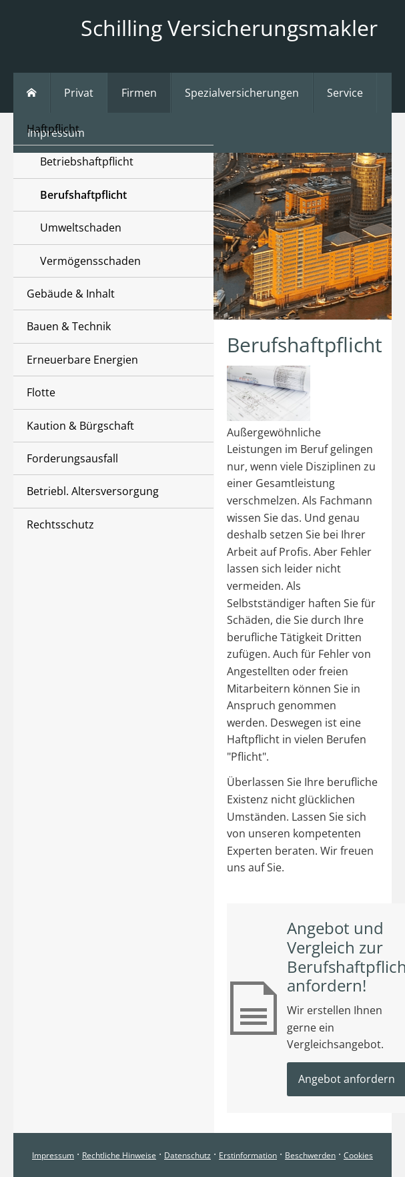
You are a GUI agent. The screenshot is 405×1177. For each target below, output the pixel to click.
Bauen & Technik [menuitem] (69, 326)
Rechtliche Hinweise (119, 1155)
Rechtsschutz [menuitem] (60, 524)
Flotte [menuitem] (41, 392)
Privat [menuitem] (78, 92)
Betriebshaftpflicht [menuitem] (86, 161)
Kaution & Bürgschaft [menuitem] (80, 425)
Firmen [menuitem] (139, 92)
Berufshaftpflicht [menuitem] (83, 194)
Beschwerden (310, 1155)
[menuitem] (31, 93)
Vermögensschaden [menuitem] (90, 261)
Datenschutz (187, 1155)
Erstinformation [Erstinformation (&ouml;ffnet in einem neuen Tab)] (248, 1155)
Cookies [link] (358, 1155)
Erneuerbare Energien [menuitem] (82, 359)
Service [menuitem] (345, 92)
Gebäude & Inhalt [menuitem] (71, 293)
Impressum (53, 1155)
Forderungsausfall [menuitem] (72, 458)
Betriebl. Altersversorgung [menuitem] (93, 491)
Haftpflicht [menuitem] (53, 128)
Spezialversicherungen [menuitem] (242, 92)
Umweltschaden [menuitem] (80, 227)
